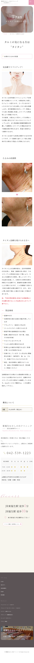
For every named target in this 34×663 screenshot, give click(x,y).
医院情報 (3, 596)
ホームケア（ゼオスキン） (9, 619)
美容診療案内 (5, 589)
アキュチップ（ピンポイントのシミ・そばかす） (16, 609)
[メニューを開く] (31, 2)
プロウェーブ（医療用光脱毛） (10, 616)
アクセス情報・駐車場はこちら (15, 525)
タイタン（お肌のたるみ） (9, 613)
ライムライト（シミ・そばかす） (11, 606)
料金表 (3, 593)
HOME (3, 583)
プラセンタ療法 (5, 623)
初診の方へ (4, 586)
